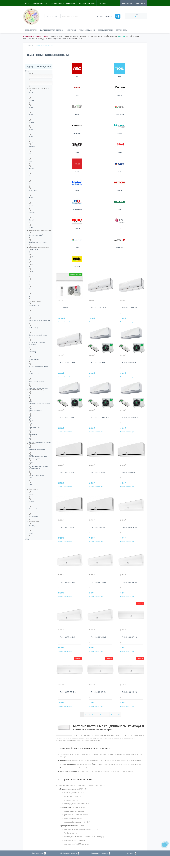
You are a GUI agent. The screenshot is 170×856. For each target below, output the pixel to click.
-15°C (30, 409)
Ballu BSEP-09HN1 (98, 339)
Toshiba (31, 198)
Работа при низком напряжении (39, 403)
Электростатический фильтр (38, 335)
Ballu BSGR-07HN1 (129, 394)
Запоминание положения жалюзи (40, 442)
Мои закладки (28, 832)
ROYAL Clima (33, 190)
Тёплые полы (121, 30)
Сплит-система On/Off (36, 235)
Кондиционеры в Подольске (128, 818)
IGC (30, 176)
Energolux (32, 146)
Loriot (31, 271)
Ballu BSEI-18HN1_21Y (100, 284)
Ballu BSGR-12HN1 (98, 449)
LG (30, 183)
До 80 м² (31, 130)
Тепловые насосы (87, 30)
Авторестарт (33, 435)
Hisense (31, 168)
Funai (31, 154)
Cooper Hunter (33, 249)
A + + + (31, 274)
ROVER (31, 264)
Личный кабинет (29, 825)
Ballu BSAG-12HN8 (67, 229)
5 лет (30, 477)
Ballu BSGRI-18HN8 (129, 559)
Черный (31, 501)
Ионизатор (32, 352)
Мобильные (71, 30)
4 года (31, 470)
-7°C (30, 394)
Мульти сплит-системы (62, 811)
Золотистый (33, 509)
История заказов (29, 829)
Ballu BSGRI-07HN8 (129, 504)
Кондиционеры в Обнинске (127, 814)
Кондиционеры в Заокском (127, 808)
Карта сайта (27, 814)
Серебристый (33, 516)
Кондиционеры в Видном (127, 801)
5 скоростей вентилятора (37, 475)
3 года (31, 463)
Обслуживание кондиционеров (63, 3)
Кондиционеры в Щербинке (128, 840)
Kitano (31, 257)
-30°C (30, 438)
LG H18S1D (64, 174)
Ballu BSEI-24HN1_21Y (131, 284)
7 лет (30, 485)
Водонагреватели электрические (66, 808)
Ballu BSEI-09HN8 (129, 229)
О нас (27, 3)
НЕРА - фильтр (33, 328)
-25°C (30, 431)
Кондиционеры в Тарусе (127, 831)
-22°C (30, 424)
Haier (30, 161)
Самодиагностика (34, 427)
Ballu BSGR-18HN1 (129, 449)
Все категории (31, 30)
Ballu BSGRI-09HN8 (68, 559)
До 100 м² (32, 137)
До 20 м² (31, 93)
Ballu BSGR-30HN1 (98, 504)
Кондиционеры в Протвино (127, 821)
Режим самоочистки (35, 411)
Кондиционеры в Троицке (127, 834)
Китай (31, 533)
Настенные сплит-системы (51, 30)
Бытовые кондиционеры (63, 805)
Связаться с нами (29, 811)
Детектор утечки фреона (37, 449)
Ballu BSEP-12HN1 (129, 339)
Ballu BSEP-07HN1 (67, 339)
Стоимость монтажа (40, 3)
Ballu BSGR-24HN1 (67, 504)
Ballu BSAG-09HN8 (129, 174)
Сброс (27, 71)
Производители (29, 818)
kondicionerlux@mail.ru (95, 812)
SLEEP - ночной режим (36, 374)
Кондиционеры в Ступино (127, 827)
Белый (31, 494)
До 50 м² (31, 115)
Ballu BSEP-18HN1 (67, 394)
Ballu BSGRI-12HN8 (98, 559)
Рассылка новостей (30, 835)
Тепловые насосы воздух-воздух (66, 818)
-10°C (30, 402)
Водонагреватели (105, 30)
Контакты (102, 3)
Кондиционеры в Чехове (127, 837)
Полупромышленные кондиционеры (67, 814)
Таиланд (31, 526)
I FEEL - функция (34, 359)
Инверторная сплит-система (38, 242)
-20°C (30, 416)
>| (119, 581)
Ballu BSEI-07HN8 (98, 229)
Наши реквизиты (29, 808)
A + (30, 259)
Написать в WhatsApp (87, 3)
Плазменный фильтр (35, 306)
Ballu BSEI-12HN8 (67, 284)
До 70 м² (31, 122)
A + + (30, 267)
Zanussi (31, 220)
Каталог (57, 801)
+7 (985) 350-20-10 (94, 809)
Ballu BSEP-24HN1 (98, 394)
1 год (30, 448)
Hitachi (31, 227)
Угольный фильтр (34, 313)
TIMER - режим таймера (36, 381)
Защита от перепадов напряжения (40, 396)
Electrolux (32, 213)
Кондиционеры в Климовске (128, 811)
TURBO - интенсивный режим (38, 366)
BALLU (31, 205)
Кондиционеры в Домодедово (128, 805)
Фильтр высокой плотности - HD (39, 320)
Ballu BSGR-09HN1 (67, 449)
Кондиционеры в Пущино (127, 824)
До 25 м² (31, 100)
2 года (31, 455)
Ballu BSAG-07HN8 (98, 174)
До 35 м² (31, 107)
